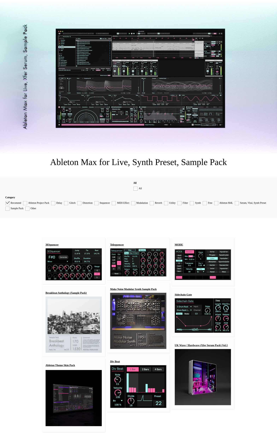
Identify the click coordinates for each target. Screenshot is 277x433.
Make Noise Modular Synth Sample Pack (133, 289)
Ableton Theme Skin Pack (60, 365)
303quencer (52, 244)
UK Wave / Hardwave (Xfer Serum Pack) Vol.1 (201, 345)
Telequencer (117, 244)
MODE (179, 244)
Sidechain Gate (183, 294)
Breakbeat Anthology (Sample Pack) (66, 293)
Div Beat (115, 361)
